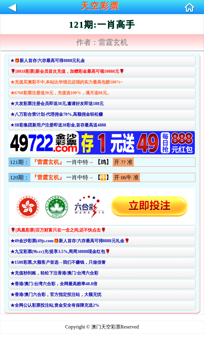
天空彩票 (100, 6)
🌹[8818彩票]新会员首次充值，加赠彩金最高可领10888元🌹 (67, 71)
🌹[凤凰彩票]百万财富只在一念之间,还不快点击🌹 (58, 230)
